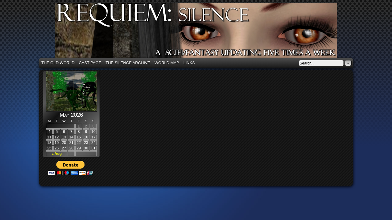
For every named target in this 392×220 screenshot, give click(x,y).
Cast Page (90, 63)
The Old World (57, 63)
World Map (167, 63)
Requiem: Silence (205, 32)
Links (189, 63)
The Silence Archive (128, 63)
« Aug (57, 154)
